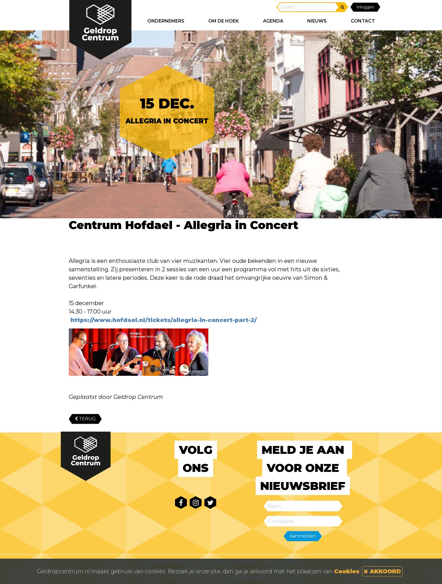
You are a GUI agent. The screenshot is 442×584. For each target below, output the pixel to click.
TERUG (85, 418)
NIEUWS (317, 21)
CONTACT (363, 21)
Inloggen (365, 7)
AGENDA (273, 21)
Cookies (346, 571)
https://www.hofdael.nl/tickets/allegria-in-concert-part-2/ (163, 320)
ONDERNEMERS (165, 21)
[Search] (307, 7)
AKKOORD (382, 571)
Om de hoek (223, 21)
